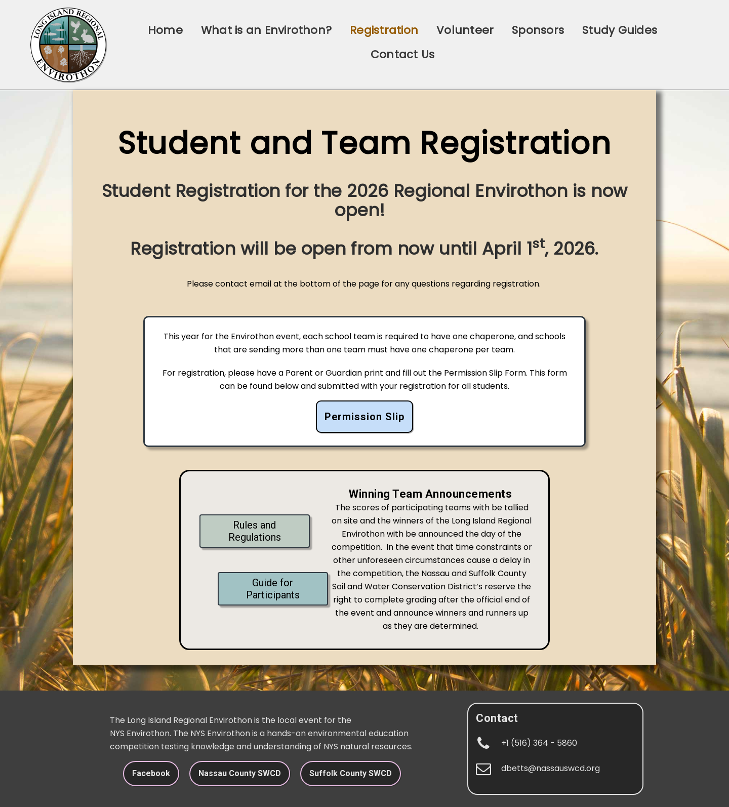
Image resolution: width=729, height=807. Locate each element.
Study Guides (619, 30)
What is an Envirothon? (266, 30)
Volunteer (465, 30)
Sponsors (538, 30)
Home (165, 30)
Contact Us (402, 54)
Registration (384, 30)
